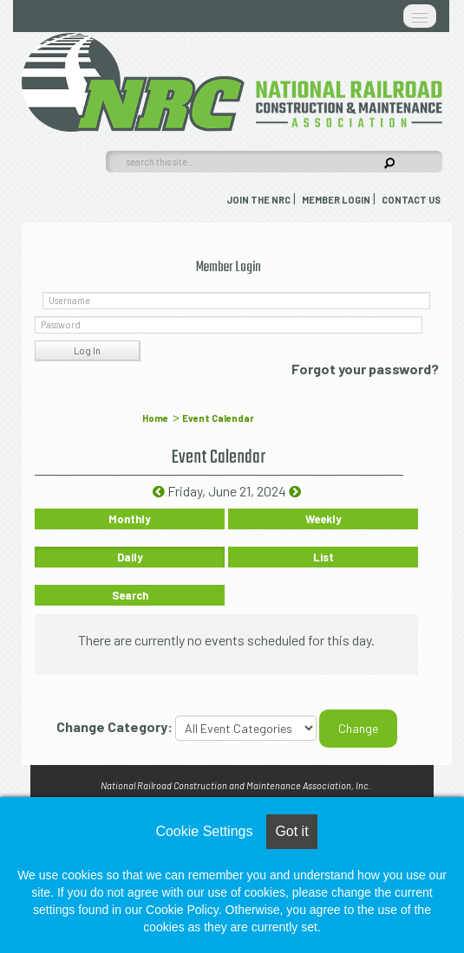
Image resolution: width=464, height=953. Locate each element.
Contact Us (411, 199)
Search (130, 595)
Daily (130, 557)
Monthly (129, 519)
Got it (291, 831)
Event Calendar (218, 418)
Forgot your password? (365, 368)
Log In (87, 350)
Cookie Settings (203, 831)
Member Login (336, 199)
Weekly (323, 519)
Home (155, 418)
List (323, 557)
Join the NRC (258, 199)
